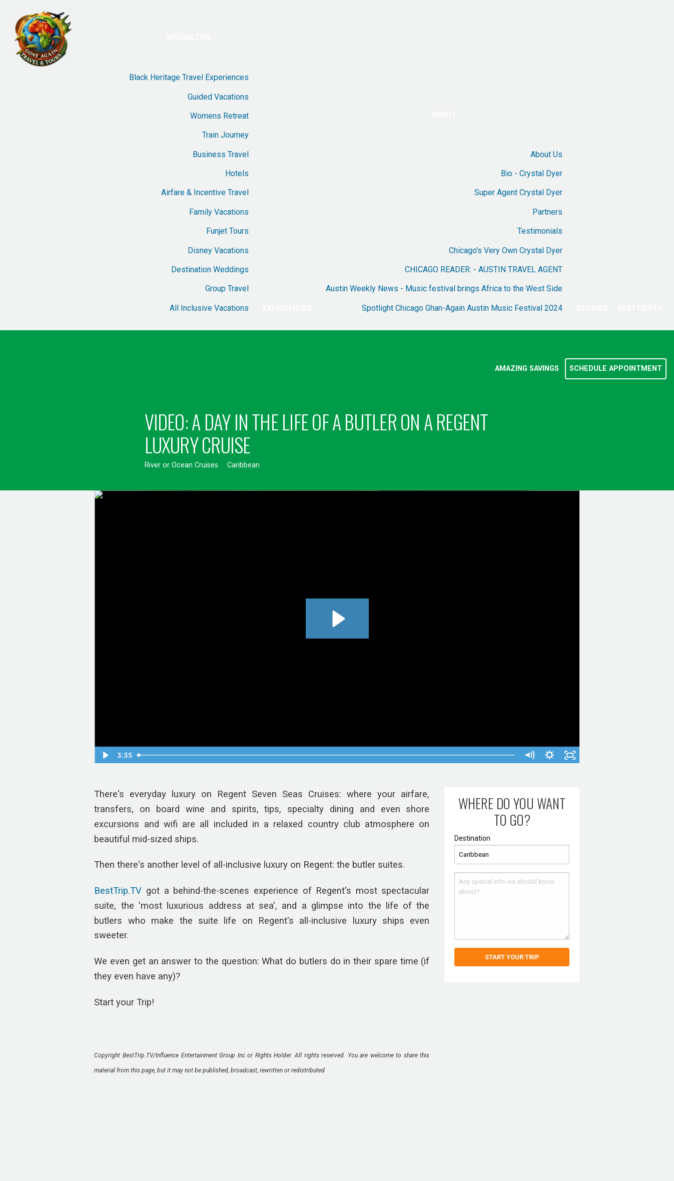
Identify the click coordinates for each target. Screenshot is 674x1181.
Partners (547, 212)
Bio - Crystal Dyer (531, 173)
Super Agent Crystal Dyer (518, 192)
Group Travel (227, 288)
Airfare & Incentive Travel (205, 192)
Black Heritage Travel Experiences (189, 77)
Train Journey (225, 135)
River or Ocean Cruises (181, 465)
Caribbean (243, 465)
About (444, 115)
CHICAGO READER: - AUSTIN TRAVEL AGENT (483, 269)
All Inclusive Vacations (209, 308)
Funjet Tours (227, 231)
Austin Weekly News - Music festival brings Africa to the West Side (444, 288)
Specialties (189, 38)
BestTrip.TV (118, 890)
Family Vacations (219, 212)
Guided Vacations (218, 97)
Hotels (237, 173)
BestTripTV (639, 308)
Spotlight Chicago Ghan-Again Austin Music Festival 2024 (462, 308)
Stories (591, 308)
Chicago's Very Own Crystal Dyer (505, 250)
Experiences (287, 308)
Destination (472, 838)
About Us (546, 154)
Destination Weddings (210, 269)
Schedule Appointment (615, 368)
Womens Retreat (219, 116)
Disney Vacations (218, 250)
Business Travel (221, 154)
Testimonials (539, 231)
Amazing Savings (527, 368)
